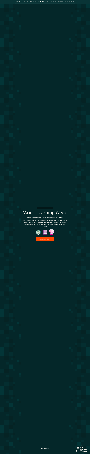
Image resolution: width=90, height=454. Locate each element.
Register (60, 1)
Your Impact (53, 1)
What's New (25, 1)
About (18, 1)
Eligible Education (43, 1)
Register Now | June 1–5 (45, 239)
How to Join (33, 1)
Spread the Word (69, 1)
